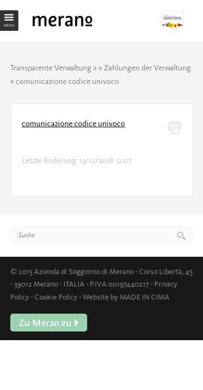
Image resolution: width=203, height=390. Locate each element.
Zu (177, 19)
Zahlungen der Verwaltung (147, 68)
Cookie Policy (56, 296)
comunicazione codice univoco (73, 123)
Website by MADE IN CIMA (126, 296)
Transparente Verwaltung (50, 68)
